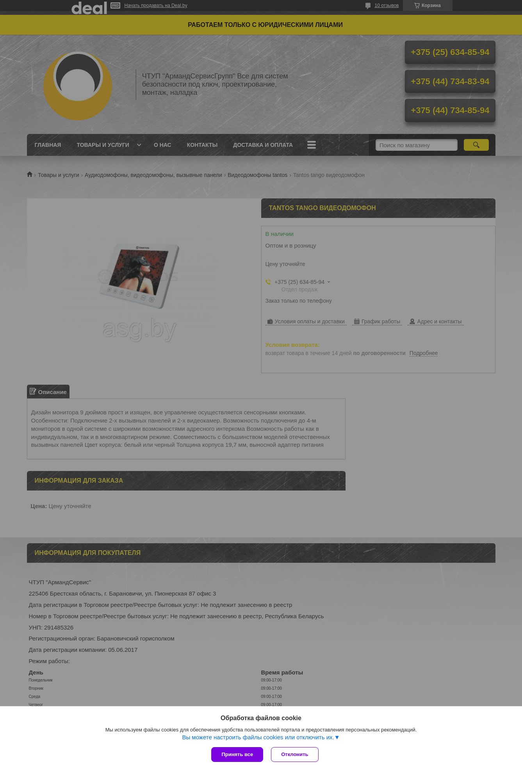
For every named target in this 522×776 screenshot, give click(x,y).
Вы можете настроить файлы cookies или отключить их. (258, 737)
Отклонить (294, 754)
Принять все (237, 754)
